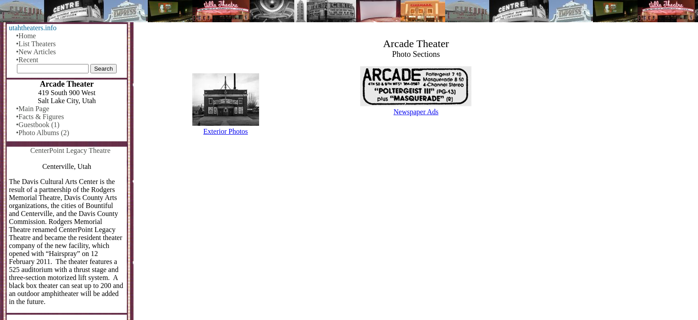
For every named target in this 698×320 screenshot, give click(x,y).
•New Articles (36, 52)
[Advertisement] (416, 212)
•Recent (27, 60)
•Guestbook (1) (38, 124)
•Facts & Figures (40, 116)
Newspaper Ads (416, 112)
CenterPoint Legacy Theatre (70, 150)
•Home (26, 36)
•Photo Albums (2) (42, 132)
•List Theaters (36, 44)
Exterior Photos (225, 131)
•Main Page (32, 108)
